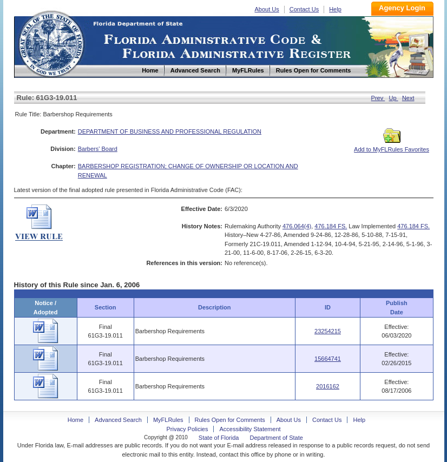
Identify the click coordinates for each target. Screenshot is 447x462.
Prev (378, 98)
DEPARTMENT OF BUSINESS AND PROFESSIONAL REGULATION (169, 131)
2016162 (327, 386)
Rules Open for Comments (230, 420)
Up (393, 98)
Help (335, 9)
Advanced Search (118, 420)
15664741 (327, 358)
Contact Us (304, 9)
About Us (267, 9)
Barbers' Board (97, 149)
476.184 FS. (330, 226)
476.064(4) (296, 226)
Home (50, 42)
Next (408, 98)
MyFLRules (168, 420)
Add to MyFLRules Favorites (391, 146)
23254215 (327, 331)
